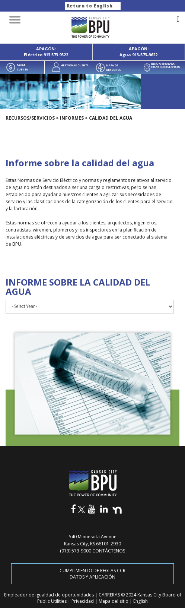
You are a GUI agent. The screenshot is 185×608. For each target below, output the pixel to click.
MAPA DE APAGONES (113, 68)
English (140, 601)
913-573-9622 (144, 54)
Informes (72, 118)
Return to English (90, 6)
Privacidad (83, 601)
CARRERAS (110, 595)
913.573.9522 (56, 54)
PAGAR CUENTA (22, 67)
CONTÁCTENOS (108, 551)
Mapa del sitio (114, 601)
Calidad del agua (110, 118)
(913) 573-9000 (75, 551)
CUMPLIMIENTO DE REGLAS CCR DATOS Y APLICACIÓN (92, 573)
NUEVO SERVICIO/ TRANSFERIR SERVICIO (165, 66)
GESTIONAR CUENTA (75, 65)
